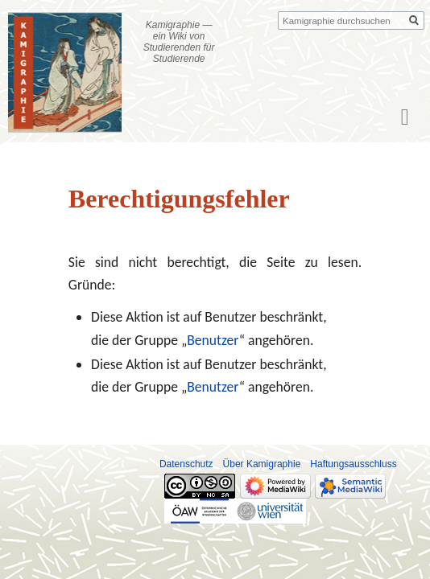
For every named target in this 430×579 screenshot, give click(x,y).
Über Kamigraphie (262, 464)
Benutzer (212, 340)
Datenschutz (186, 464)
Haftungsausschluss (353, 464)
